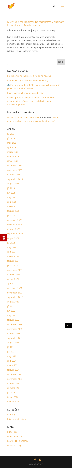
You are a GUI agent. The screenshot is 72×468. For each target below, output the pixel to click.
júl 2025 (11, 188)
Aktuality (51, 30)
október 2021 (13, 333)
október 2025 (13, 174)
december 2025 (14, 165)
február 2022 (13, 319)
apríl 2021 (11, 360)
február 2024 (13, 260)
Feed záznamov (14, 436)
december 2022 (14, 288)
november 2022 (14, 292)
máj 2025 (11, 197)
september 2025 (15, 179)
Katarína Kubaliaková (20, 30)
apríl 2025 (11, 201)
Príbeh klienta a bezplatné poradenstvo (25, 93)
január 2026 (13, 160)
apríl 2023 (11, 283)
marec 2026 (13, 151)
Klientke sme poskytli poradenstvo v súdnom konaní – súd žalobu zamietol (35, 23)
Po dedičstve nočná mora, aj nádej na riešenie (29, 75)
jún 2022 (11, 310)
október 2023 (13, 274)
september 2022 (15, 297)
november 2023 (14, 270)
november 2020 (14, 378)
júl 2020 (11, 392)
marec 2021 (13, 365)
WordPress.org (14, 445)
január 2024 (13, 265)
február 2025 (13, 210)
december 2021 (14, 324)
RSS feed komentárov (17, 440)
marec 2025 (13, 206)
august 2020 (13, 387)
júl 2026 (11, 133)
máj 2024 (11, 247)
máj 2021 (11, 356)
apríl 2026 (11, 147)
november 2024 (14, 224)
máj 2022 (11, 315)
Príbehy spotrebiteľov (17, 419)
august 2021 (13, 342)
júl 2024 (11, 242)
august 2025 (13, 183)
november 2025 (14, 170)
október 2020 (13, 383)
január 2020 (13, 397)
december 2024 (14, 220)
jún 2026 (11, 138)
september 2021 (15, 338)
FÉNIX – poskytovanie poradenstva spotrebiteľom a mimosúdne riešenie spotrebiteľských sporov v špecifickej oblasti (31, 101)
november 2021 (14, 329)
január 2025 (13, 215)
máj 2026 (11, 142)
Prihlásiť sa (12, 431)
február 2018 (13, 401)
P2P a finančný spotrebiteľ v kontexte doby (27, 80)
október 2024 (13, 229)
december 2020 (14, 374)
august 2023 (13, 279)
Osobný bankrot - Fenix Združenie (23, 117)
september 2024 (15, 233)
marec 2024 (13, 256)
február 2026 (13, 156)
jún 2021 (11, 351)
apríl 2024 (11, 251)
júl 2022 (11, 306)
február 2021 (13, 369)
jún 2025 (11, 192)
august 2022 (13, 301)
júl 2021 (11, 347)
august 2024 (13, 238)
